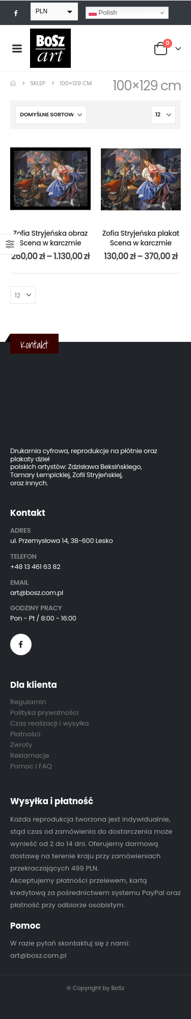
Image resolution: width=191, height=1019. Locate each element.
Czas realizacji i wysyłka (49, 723)
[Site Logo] (50, 48)
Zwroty (21, 745)
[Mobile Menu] (16, 48)
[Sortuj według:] (51, 115)
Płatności (25, 734)
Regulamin (28, 702)
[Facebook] (16, 13)
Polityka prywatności (44, 712)
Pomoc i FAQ (31, 766)
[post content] (50, 179)
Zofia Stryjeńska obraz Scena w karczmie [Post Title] (50, 238)
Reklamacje (29, 755)
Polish (103, 13)
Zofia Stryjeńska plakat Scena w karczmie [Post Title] (140, 238)
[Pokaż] (163, 115)
